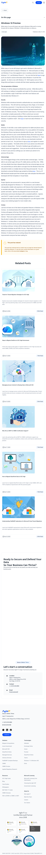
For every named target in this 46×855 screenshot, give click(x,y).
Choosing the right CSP (30, 783)
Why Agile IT (27, 794)
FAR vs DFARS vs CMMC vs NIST (10, 795)
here (39, 75)
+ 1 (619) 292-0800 (14, 686)
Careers (26, 799)
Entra (25, 763)
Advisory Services (6, 757)
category (22, 251)
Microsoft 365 (6, 749)
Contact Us (6, 734)
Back (5, 10)
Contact (39, 2)
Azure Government (7, 746)
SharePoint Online (6, 752)
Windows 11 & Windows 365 (31, 760)
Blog (3, 781)
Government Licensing (30, 786)
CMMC (4, 763)
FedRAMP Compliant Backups (10, 760)
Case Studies (5, 784)
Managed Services (7, 755)
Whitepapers (5, 787)
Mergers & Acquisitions (8, 743)
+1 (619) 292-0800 (7, 722)
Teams (26, 757)
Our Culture (27, 802)
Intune (25, 749)
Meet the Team (28, 797)
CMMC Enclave (6, 766)
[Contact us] (23, 613)
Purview (26, 752)
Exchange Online (28, 746)
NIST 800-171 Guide (7, 790)
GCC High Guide (6, 778)
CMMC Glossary (6, 793)
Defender (26, 743)
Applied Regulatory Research (9, 769)
